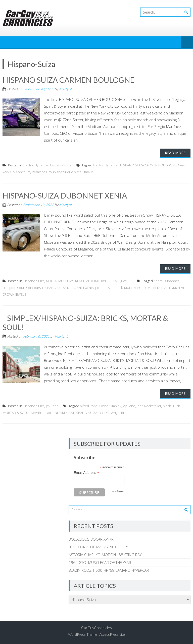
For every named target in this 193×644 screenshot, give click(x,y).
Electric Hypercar (36, 165)
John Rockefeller (149, 406)
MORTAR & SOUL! (16, 412)
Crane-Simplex (110, 406)
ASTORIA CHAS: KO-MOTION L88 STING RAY (105, 554)
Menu (187, 42)
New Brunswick (42, 412)
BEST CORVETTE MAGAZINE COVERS (99, 546)
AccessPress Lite (112, 634)
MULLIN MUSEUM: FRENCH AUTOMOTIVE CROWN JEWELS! (89, 281)
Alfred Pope (89, 406)
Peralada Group (44, 172)
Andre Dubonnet (166, 281)
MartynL (65, 89)
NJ (56, 412)
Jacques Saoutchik (109, 287)
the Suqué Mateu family (75, 172)
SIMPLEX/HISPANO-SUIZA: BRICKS (84, 412)
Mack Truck (171, 406)
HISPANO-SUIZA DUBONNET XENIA (65, 195)
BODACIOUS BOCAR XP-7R (91, 539)
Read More (175, 152)
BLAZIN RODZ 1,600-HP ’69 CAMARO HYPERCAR (109, 570)
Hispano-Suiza (61, 165)
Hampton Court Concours (22, 287)
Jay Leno (52, 406)
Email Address (86, 472)
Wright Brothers (122, 412)
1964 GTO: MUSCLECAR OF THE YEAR (100, 562)
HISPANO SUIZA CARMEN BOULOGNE (68, 79)
